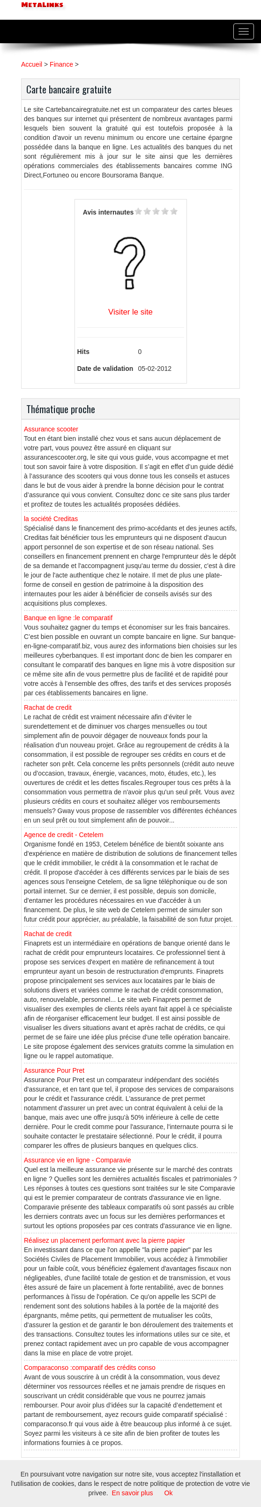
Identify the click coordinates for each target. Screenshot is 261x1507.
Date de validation (105, 368)
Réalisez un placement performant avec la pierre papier (104, 1240)
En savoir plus (132, 1493)
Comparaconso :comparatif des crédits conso (90, 1367)
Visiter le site (130, 312)
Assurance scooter (51, 429)
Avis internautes (108, 212)
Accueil (31, 64)
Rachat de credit (48, 707)
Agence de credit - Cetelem (64, 834)
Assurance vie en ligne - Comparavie (77, 1160)
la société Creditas (51, 519)
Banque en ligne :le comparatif (68, 618)
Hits (83, 351)
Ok (168, 1493)
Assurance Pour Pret (54, 1070)
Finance (61, 64)
